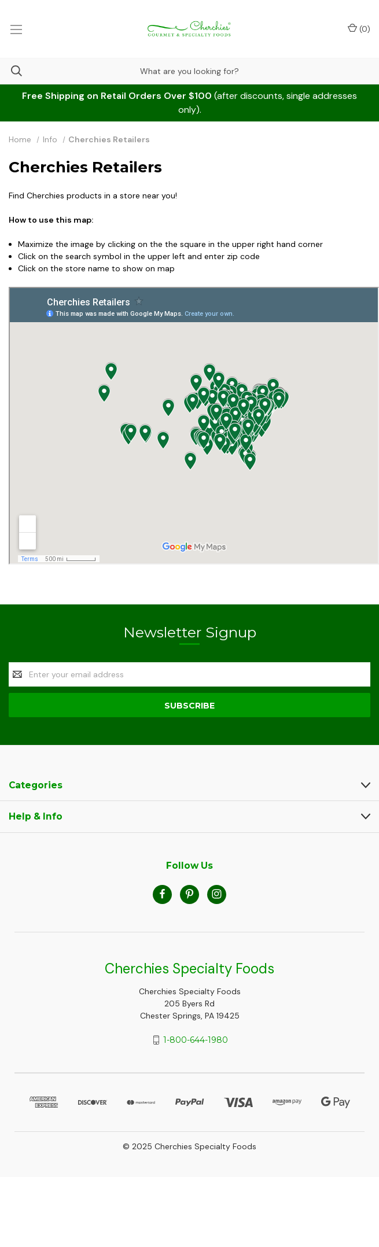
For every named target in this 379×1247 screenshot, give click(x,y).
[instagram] (217, 894)
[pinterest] (189, 894)
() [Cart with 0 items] (359, 28)
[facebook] (162, 894)
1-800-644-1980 (195, 1040)
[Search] (11, 71)
